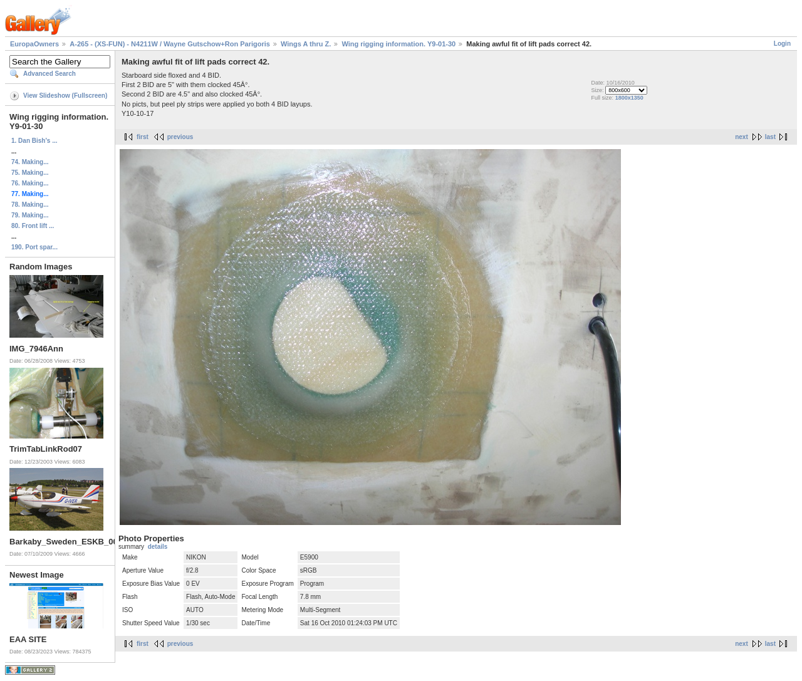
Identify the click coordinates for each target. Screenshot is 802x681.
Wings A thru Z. (306, 44)
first (142, 136)
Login (782, 43)
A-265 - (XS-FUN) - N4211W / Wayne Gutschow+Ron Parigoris (170, 44)
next (741, 136)
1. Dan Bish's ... (34, 140)
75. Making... (29, 172)
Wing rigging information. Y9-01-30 (398, 44)
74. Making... (29, 162)
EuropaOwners (34, 44)
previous (180, 136)
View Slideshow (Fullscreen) (65, 95)
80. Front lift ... (32, 225)
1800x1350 (629, 98)
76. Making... (29, 183)
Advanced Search (49, 73)
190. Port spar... (34, 247)
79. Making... (29, 215)
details (158, 546)
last (770, 136)
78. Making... (29, 204)
